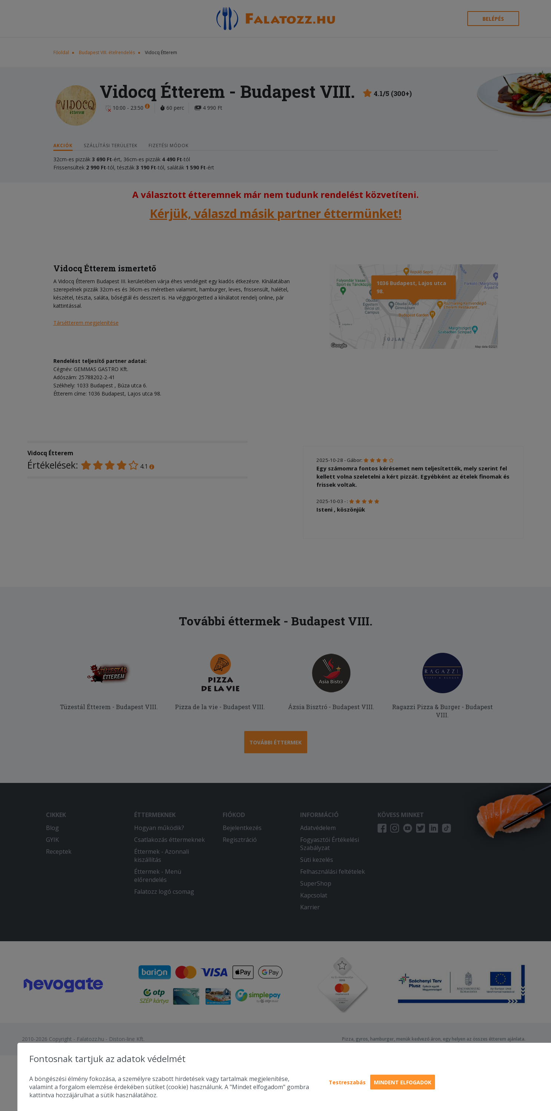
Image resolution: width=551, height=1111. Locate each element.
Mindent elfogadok (402, 1082)
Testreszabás (347, 1082)
